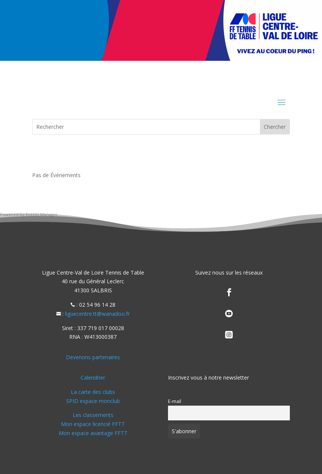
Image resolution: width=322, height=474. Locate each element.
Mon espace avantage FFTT (93, 433)
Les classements (93, 414)
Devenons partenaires (93, 357)
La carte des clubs (93, 391)
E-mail (174, 401)
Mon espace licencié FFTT (93, 424)
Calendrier (93, 377)
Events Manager (42, 214)
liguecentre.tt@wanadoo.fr (97, 313)
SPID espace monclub (93, 401)
